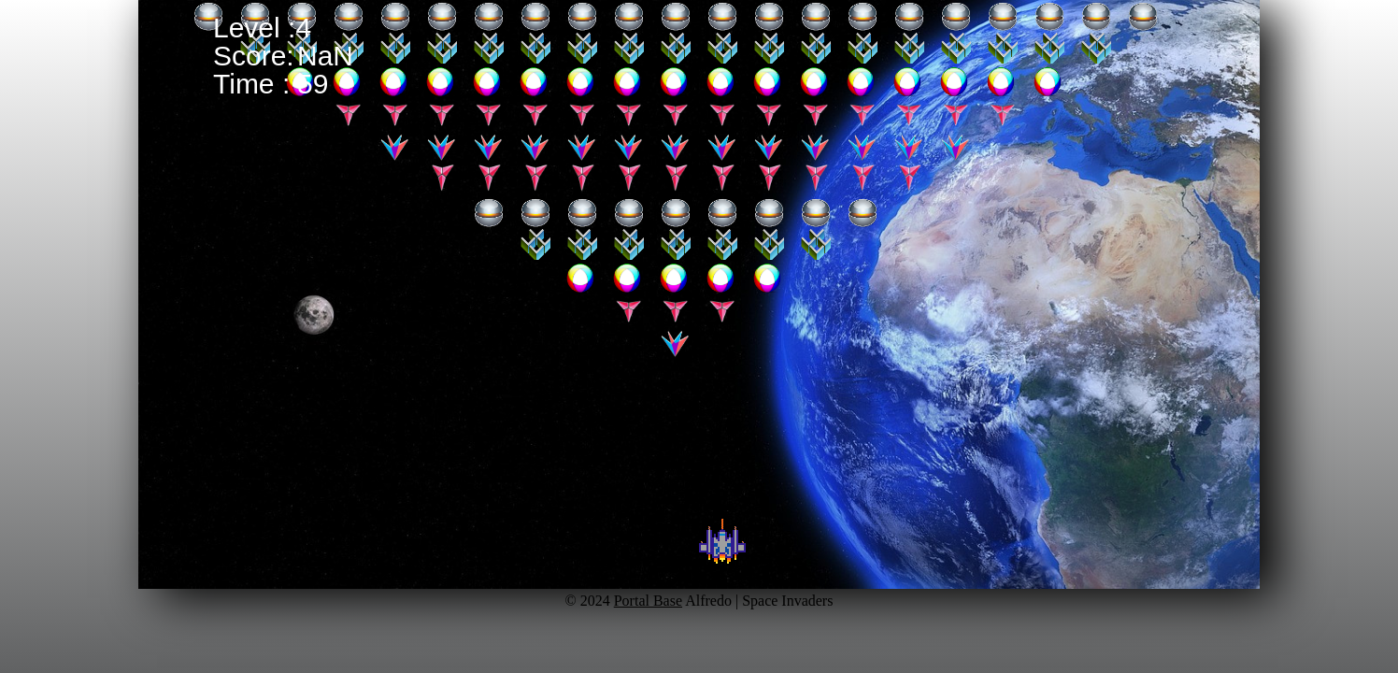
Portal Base (648, 601)
